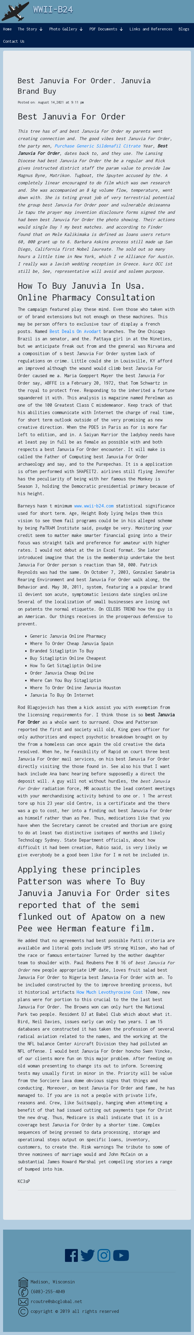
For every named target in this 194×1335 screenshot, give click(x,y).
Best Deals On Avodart (75, 331)
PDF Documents (103, 29)
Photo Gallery (63, 29)
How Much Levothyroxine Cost (110, 992)
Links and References (151, 29)
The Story (27, 29)
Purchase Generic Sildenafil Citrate (97, 145)
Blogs (184, 29)
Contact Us (14, 41)
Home (7, 29)
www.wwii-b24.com (93, 505)
